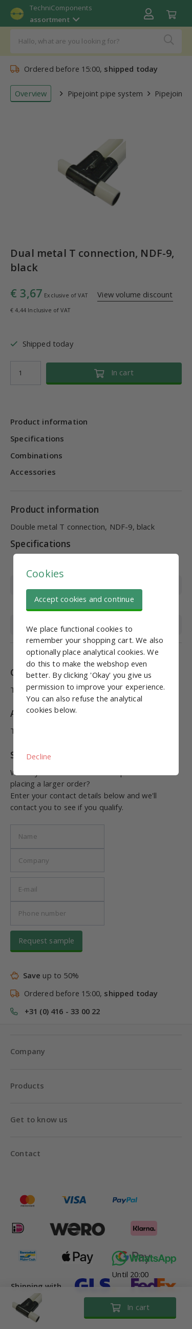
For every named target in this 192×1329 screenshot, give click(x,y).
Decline (38, 756)
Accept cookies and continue (84, 599)
